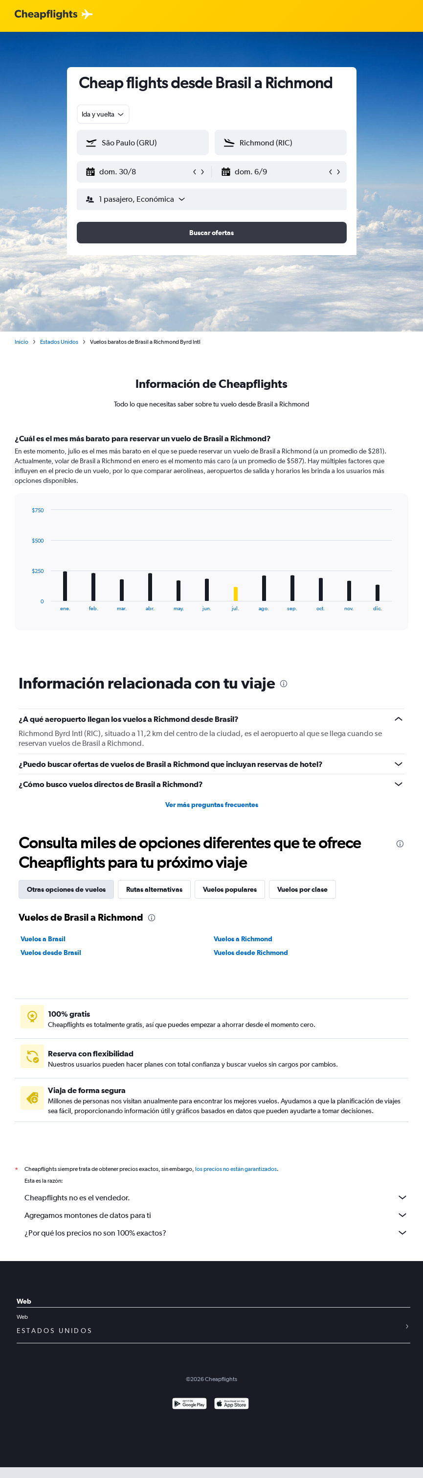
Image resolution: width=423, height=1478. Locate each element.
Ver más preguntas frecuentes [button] (211, 805)
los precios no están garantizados (236, 1169)
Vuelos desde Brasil (51, 952)
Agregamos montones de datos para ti (216, 1215)
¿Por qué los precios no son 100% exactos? (216, 1233)
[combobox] (103, 114)
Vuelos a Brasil (43, 939)
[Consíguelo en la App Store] (231, 1404)
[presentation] (283, 683)
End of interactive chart (26, 603)
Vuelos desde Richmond (251, 952)
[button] (138, 172)
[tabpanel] (211, 541)
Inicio (21, 341)
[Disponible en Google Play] (189, 1404)
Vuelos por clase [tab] (302, 889)
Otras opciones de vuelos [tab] (66, 889)
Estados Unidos (59, 341)
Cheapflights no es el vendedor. (216, 1197)
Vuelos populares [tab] (230, 889)
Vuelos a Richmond (243, 939)
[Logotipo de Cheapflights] (46, 15)
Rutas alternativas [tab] (154, 889)
